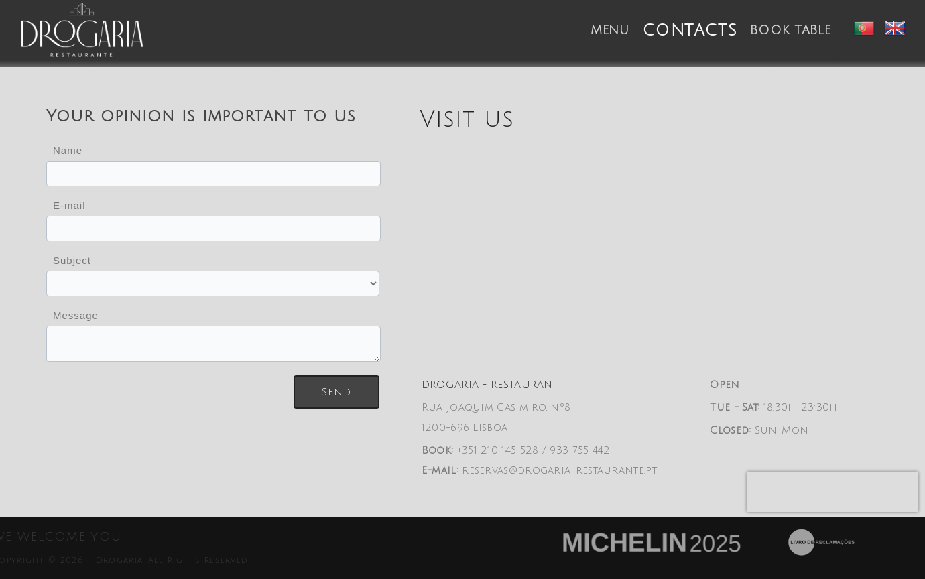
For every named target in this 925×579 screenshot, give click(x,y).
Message (76, 315)
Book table (790, 30)
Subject (72, 260)
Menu (610, 30)
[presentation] (832, 492)
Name (67, 150)
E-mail (69, 205)
